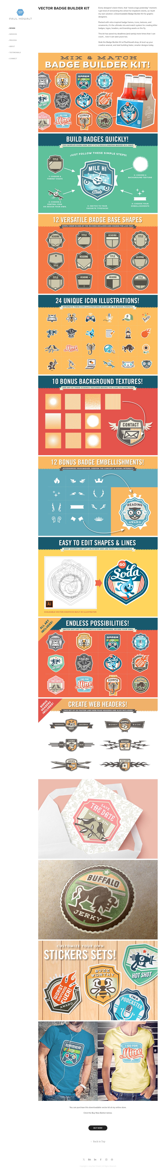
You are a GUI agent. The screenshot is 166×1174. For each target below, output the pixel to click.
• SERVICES (12, 34)
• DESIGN (11, 28)
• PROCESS (12, 40)
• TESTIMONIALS (14, 52)
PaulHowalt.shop (131, 42)
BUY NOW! (97, 1128)
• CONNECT (12, 58)
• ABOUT (11, 46)
